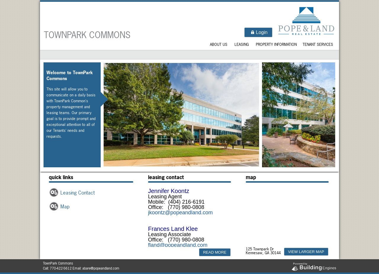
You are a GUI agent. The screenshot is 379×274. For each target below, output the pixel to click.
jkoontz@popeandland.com (180, 212)
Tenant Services (318, 44)
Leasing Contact (77, 192)
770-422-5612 (61, 268)
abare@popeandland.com (100, 268)
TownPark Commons (87, 35)
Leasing (242, 44)
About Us (218, 44)
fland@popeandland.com (177, 245)
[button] (258, 32)
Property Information (276, 44)
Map (65, 206)
